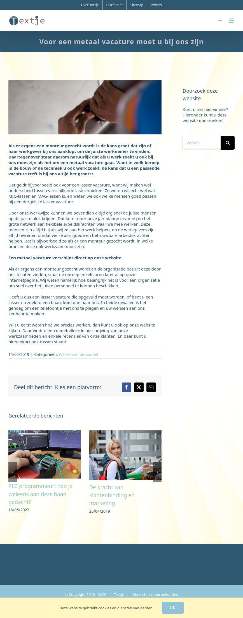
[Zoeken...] (202, 143)
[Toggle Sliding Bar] (220, 21)
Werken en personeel (78, 354)
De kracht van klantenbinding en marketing (112, 495)
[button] (12, 472)
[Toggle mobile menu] (232, 21)
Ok (173, 607)
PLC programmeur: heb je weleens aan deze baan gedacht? (40, 494)
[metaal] (85, 107)
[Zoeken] (228, 143)
